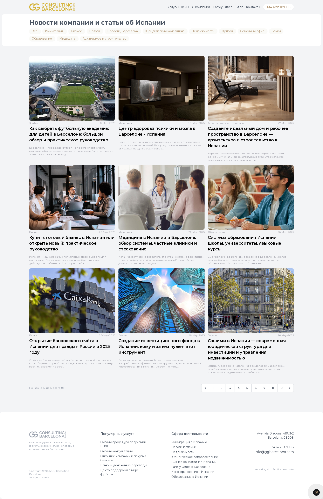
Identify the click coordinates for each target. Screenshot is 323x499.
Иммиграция (54, 31)
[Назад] (205, 388)
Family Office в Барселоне (190, 467)
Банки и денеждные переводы (123, 465)
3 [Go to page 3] (230, 388)
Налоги (95, 31)
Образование (42, 38)
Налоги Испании (183, 447)
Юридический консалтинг (165, 31)
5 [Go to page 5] (247, 388)
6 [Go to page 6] (256, 388)
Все (35, 31)
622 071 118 (282, 447)
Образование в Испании (189, 477)
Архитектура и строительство (104, 38)
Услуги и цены (178, 7)
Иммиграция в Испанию (189, 442)
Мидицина (67, 38)
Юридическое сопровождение (194, 457)
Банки (276, 31)
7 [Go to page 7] (264, 388)
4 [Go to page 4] (239, 388)
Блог (239, 7)
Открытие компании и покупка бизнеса (123, 458)
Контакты (253, 7)
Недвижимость (203, 31)
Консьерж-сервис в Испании (192, 472)
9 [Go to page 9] (282, 388)
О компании (201, 7)
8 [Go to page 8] (273, 388)
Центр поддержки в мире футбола (119, 472)
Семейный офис (252, 31)
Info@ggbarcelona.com (274, 452)
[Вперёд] (290, 388)
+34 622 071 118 (278, 7)
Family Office (222, 7)
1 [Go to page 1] (213, 388)
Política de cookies (283, 469)
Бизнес (77, 31)
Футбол (227, 31)
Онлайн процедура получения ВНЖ (123, 444)
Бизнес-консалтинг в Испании (194, 462)
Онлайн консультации (116, 451)
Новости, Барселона (123, 31)
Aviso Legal (262, 469)
